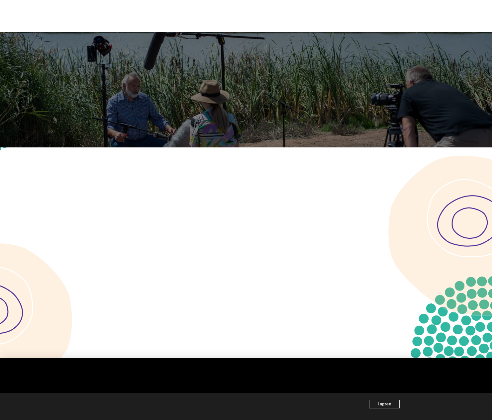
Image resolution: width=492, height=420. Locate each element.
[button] (455, 16)
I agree (384, 403)
